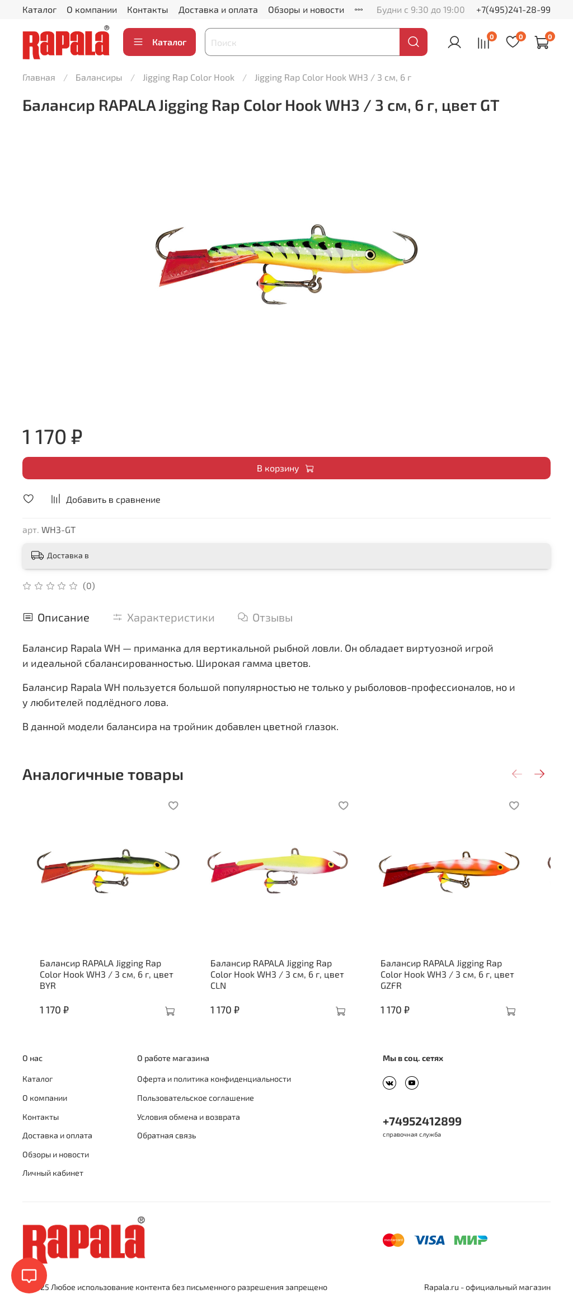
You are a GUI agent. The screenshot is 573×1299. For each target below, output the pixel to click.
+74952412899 (422, 1121)
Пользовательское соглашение (195, 1097)
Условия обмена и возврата (188, 1117)
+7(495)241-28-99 (513, 9)
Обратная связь (166, 1135)
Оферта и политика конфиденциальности (214, 1078)
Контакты (147, 9)
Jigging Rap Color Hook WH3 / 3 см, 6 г (333, 77)
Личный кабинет (52, 1172)
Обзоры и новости (306, 9)
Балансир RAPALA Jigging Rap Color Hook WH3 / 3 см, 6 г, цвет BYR (103, 979)
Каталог (39, 9)
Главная (38, 77)
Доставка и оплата (218, 9)
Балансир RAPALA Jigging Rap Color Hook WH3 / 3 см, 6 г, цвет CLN (285, 979)
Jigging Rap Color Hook (188, 77)
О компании (92, 9)
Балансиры (99, 77)
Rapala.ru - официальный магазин (487, 1287)
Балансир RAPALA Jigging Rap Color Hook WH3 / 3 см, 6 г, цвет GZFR (466, 979)
